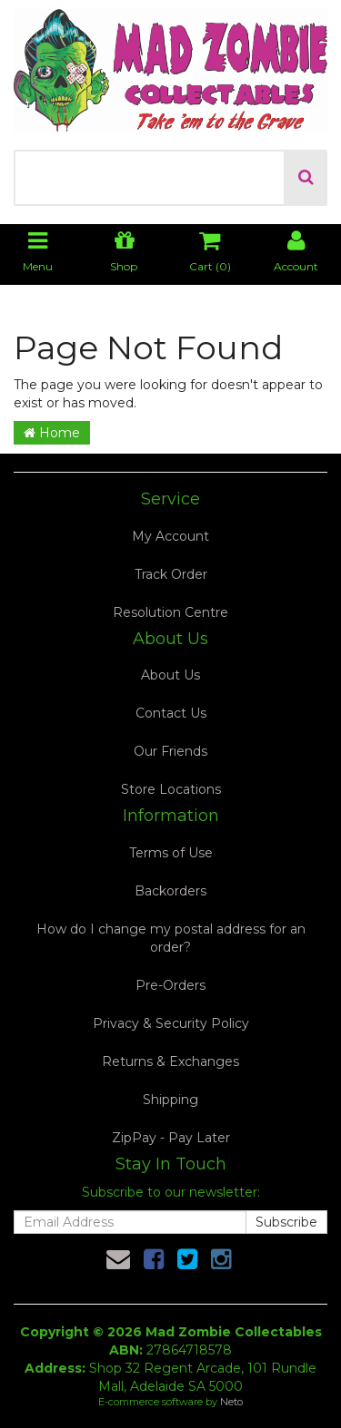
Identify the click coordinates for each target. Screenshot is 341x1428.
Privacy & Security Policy (171, 1023)
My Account (170, 536)
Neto (231, 1401)
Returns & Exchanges (170, 1061)
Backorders (170, 891)
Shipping (170, 1099)
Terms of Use (171, 853)
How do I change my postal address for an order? (171, 938)
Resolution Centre (170, 612)
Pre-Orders (170, 985)
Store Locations (171, 789)
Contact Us (170, 713)
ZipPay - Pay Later (171, 1138)
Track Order (171, 574)
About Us (170, 675)
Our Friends (170, 751)
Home (52, 433)
